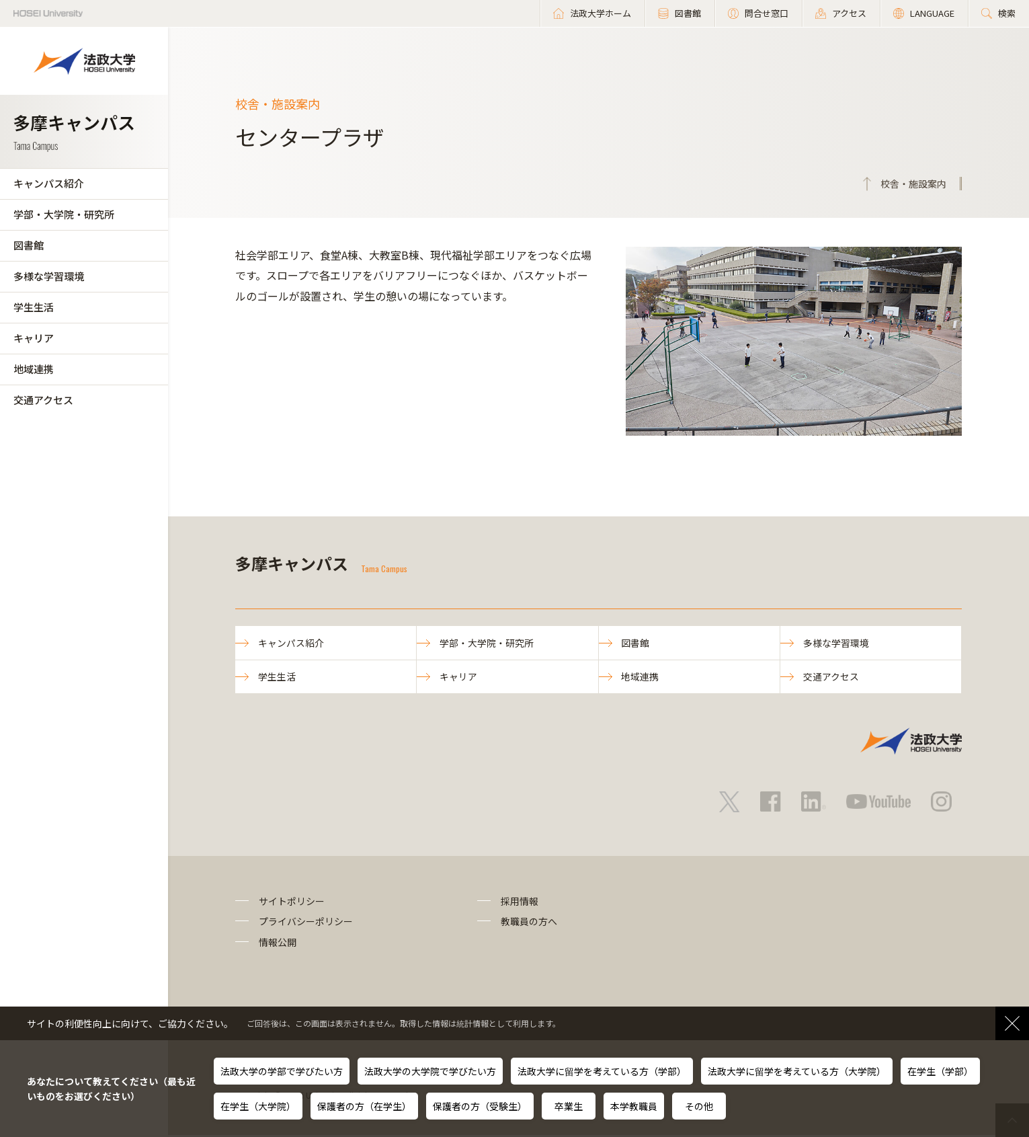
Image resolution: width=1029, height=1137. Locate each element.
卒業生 (568, 1106)
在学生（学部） (940, 1071)
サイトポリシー (292, 902)
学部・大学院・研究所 (63, 214)
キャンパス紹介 (48, 183)
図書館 (28, 245)
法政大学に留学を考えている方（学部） (602, 1071)
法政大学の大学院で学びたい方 (430, 1071)
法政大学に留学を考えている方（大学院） (797, 1071)
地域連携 (33, 369)
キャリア (33, 338)
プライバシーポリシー (306, 923)
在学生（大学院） (258, 1106)
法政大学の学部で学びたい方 (281, 1071)
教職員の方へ (529, 923)
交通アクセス (43, 400)
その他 (699, 1106)
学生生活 (33, 307)
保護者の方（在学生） (364, 1106)
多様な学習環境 (48, 276)
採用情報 (519, 902)
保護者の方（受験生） (480, 1106)
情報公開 (277, 943)
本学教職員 (633, 1106)
